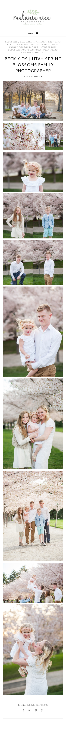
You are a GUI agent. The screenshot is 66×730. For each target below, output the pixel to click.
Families (41, 42)
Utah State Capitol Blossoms (39, 51)
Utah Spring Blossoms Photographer (32, 48)
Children (26, 42)
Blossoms (11, 42)
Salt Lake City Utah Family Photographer (34, 43)
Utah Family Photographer (34, 45)
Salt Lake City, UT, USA (37, 705)
